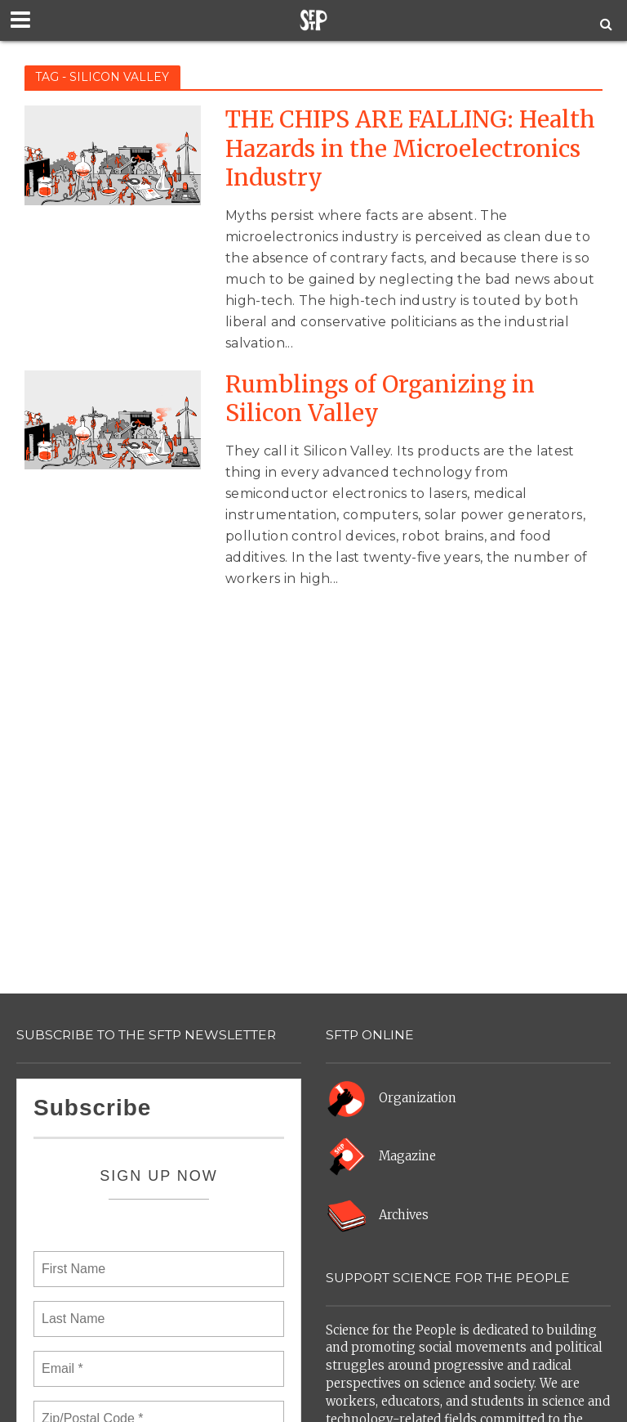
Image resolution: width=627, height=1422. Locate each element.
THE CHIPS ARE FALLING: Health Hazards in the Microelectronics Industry (410, 148)
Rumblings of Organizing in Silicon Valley (380, 399)
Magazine (407, 1156)
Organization (417, 1098)
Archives (404, 1214)
